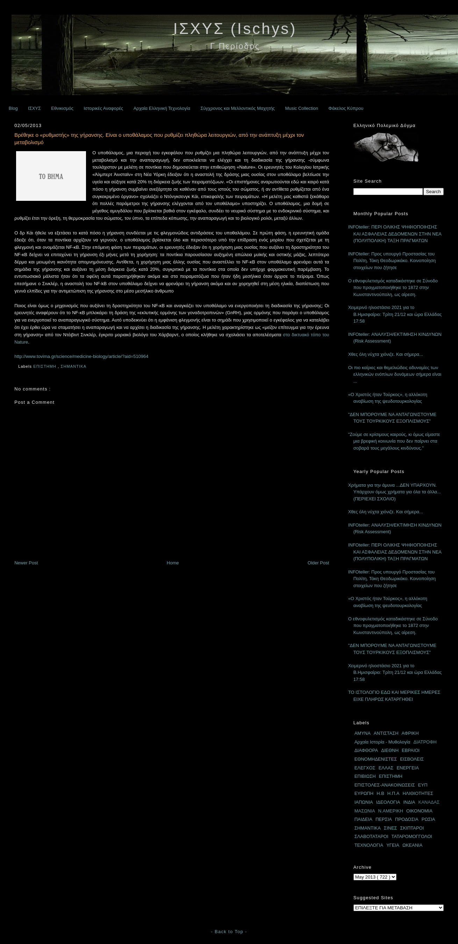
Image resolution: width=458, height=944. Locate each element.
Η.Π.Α (393, 793)
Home (173, 562)
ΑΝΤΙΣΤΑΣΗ (386, 733)
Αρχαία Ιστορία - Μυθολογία (382, 742)
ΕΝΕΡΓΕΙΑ (407, 767)
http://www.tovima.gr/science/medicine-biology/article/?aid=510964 (81, 356)
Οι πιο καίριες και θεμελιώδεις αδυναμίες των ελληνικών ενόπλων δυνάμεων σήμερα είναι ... (394, 374)
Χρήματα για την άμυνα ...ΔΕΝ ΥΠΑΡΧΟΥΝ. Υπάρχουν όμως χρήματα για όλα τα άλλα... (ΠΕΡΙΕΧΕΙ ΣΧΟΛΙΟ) (394, 491)
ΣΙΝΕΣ (390, 828)
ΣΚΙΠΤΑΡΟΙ (412, 828)
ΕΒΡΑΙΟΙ (411, 750)
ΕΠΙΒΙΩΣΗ (365, 776)
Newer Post (26, 562)
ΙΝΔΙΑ (409, 802)
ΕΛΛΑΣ (386, 767)
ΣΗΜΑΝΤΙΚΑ (74, 366)
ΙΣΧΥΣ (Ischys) (235, 28)
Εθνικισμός (62, 108)
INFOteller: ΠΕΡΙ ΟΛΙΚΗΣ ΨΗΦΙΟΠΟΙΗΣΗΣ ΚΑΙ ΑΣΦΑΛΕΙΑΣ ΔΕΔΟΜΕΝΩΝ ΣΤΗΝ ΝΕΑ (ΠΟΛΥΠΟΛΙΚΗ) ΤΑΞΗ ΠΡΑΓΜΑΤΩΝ (395, 233)
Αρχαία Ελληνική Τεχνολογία (162, 108)
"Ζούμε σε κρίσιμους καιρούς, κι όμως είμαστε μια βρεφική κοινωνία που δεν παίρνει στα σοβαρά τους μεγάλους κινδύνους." (394, 441)
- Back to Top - (229, 931)
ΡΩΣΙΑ (428, 819)
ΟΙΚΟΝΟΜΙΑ (419, 810)
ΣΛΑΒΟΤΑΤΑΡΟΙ (371, 836)
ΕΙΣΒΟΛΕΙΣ (412, 759)
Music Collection (301, 108)
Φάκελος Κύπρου (345, 108)
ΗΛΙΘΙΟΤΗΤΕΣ (417, 793)
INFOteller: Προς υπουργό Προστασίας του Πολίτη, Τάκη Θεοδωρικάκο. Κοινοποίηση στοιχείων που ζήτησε (392, 260)
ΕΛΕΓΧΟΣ (365, 767)
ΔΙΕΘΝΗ (390, 750)
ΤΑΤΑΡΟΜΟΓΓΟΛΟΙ (412, 836)
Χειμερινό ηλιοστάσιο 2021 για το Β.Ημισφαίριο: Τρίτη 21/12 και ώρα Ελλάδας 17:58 (395, 314)
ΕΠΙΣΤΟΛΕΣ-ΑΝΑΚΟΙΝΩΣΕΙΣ (385, 785)
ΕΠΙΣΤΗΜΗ (45, 366)
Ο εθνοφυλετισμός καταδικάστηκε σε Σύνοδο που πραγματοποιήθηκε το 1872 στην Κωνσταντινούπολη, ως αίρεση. (393, 287)
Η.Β (380, 793)
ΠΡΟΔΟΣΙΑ (406, 819)
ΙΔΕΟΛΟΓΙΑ (388, 802)
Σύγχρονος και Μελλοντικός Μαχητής (237, 108)
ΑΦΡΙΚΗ (410, 733)
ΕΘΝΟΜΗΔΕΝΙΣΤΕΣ (376, 759)
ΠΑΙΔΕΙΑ (363, 819)
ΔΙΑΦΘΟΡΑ (366, 750)
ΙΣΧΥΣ (34, 108)
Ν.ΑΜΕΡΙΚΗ (390, 810)
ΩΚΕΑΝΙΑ (412, 845)
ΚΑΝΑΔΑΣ (428, 802)
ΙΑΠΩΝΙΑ (364, 802)
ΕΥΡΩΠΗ (364, 793)
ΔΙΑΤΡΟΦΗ (425, 742)
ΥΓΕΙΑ (392, 845)
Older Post (318, 562)
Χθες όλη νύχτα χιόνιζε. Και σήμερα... (385, 354)
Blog (13, 108)
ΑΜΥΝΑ (363, 733)
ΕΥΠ (423, 785)
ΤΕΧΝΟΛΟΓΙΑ (369, 845)
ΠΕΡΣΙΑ (383, 819)
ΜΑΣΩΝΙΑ (365, 810)
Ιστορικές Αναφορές (103, 108)
